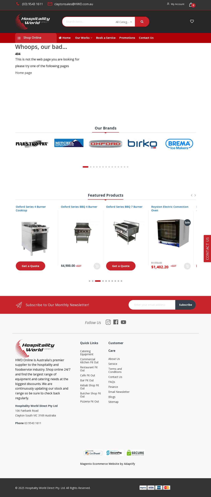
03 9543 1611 (32, 423)
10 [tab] (121, 281)
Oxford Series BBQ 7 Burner (126, 207)
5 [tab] (106, 281)
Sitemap (113, 402)
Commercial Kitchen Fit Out (89, 361)
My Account (177, 4)
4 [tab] (103, 281)
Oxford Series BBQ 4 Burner (81, 207)
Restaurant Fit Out (89, 369)
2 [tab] (95, 281)
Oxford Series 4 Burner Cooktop (33, 208)
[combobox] (87, 21)
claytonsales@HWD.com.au (73, 4)
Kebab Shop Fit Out (89, 387)
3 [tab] (100, 281)
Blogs (111, 397)
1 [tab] (89, 281)
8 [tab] (115, 281)
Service (112, 364)
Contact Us (115, 377)
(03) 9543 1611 (32, 4)
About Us (114, 359)
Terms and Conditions (115, 370)
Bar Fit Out (87, 380)
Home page (23, 73)
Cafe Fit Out (87, 375)
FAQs (111, 382)
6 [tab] (109, 281)
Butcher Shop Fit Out (90, 395)
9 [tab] (118, 281)
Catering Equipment (86, 353)
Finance (113, 387)
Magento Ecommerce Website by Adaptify (107, 464)
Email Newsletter (119, 392)
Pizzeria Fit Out (89, 401)
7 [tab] (112, 281)
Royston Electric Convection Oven (172, 208)
